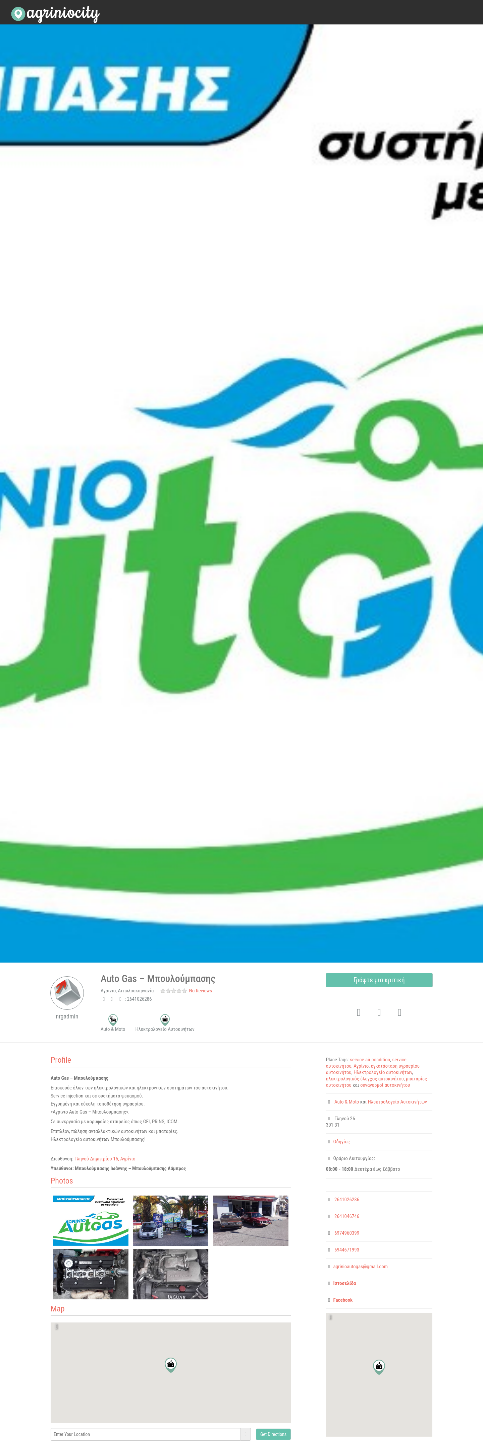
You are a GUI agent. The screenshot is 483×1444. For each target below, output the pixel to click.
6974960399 (346, 1233)
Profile (61, 1060)
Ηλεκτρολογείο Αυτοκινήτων (397, 1102)
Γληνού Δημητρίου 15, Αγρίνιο (105, 1159)
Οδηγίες (341, 1142)
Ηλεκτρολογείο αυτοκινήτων (383, 1072)
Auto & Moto (346, 1102)
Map (57, 1308)
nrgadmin (67, 1016)
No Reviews (200, 991)
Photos (62, 1181)
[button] (171, 1365)
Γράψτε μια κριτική (379, 980)
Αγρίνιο (361, 1066)
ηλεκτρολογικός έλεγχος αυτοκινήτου (365, 1079)
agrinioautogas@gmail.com (360, 1267)
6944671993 (346, 1250)
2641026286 (346, 1200)
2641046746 (346, 1216)
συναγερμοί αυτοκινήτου (385, 1085)
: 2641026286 (134, 999)
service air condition (370, 1060)
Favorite (356, 1001)
